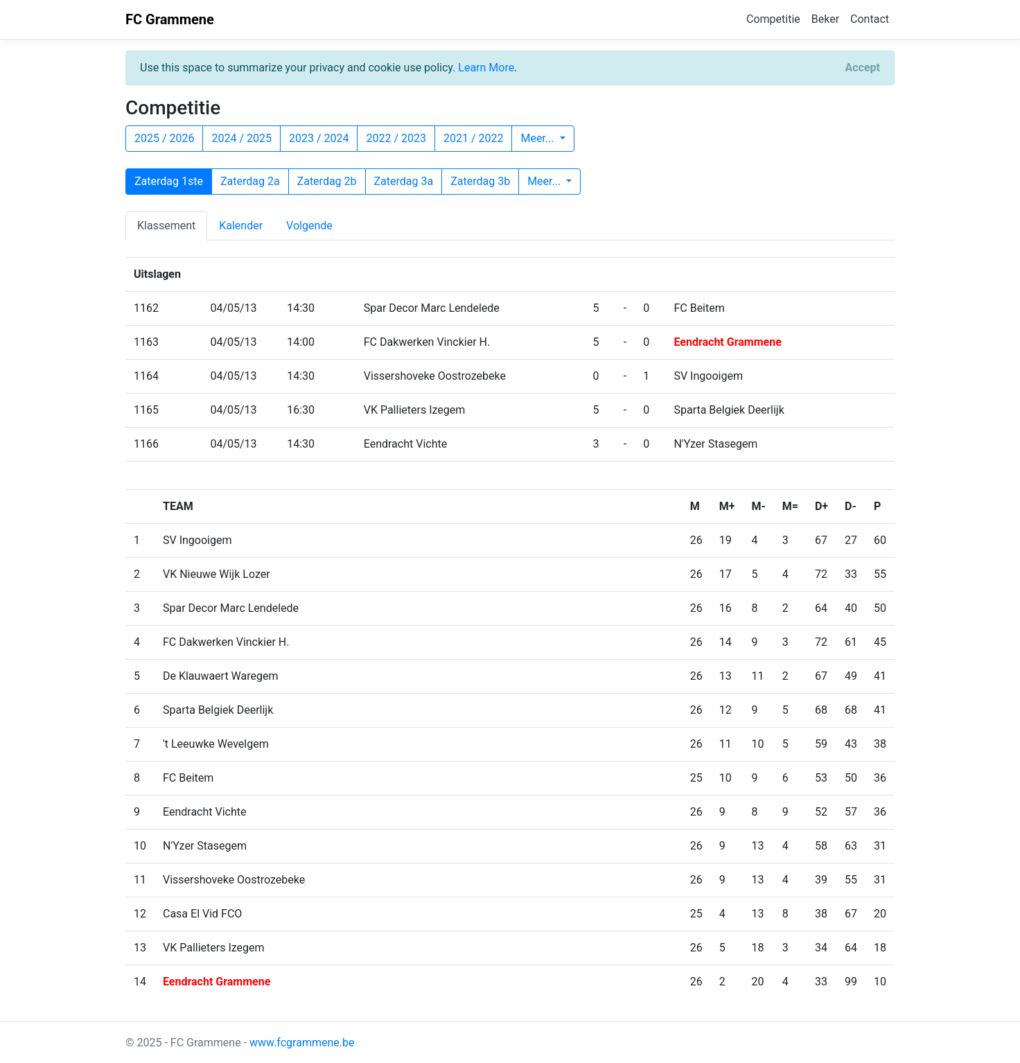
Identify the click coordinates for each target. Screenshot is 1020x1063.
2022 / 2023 (395, 138)
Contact (869, 19)
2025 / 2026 (164, 138)
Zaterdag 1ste (168, 181)
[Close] (863, 68)
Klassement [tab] (166, 225)
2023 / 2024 (319, 138)
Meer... (538, 138)
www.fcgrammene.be (301, 1042)
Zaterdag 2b (327, 181)
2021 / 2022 (473, 138)
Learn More (486, 67)
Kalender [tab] (241, 225)
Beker (825, 19)
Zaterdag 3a (404, 181)
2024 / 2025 (241, 138)
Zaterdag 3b (480, 181)
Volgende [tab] (309, 225)
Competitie (773, 19)
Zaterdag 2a (250, 181)
